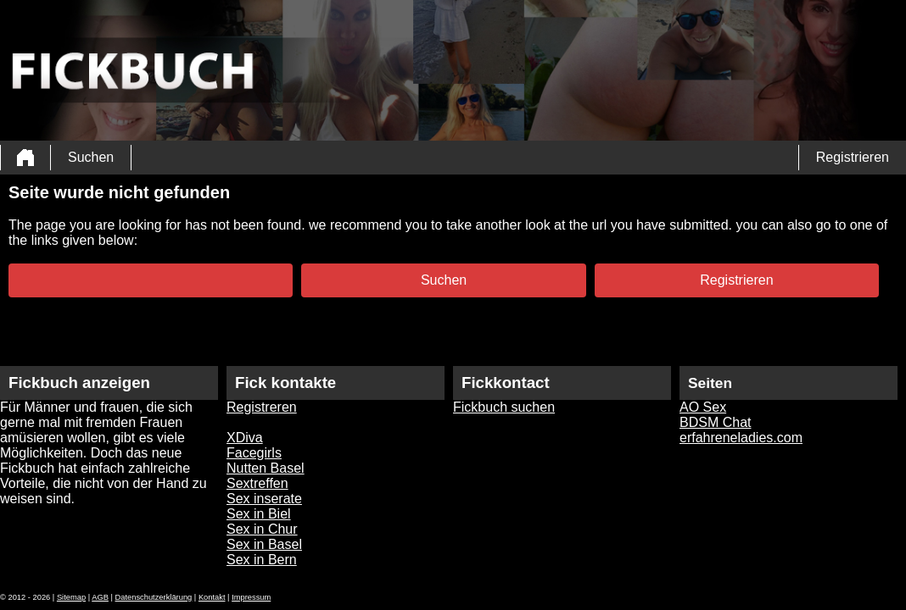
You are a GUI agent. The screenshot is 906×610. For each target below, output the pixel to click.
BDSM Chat (715, 422)
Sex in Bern (261, 559)
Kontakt (212, 597)
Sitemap (71, 597)
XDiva (244, 437)
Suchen (91, 157)
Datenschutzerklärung (154, 597)
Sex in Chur (262, 529)
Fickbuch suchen (504, 407)
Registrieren (852, 157)
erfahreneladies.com (741, 437)
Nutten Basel (265, 468)
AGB (100, 597)
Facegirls (254, 453)
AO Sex (703, 407)
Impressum (251, 597)
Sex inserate (264, 498)
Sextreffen (257, 483)
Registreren (261, 407)
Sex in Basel (264, 544)
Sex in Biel (258, 514)
